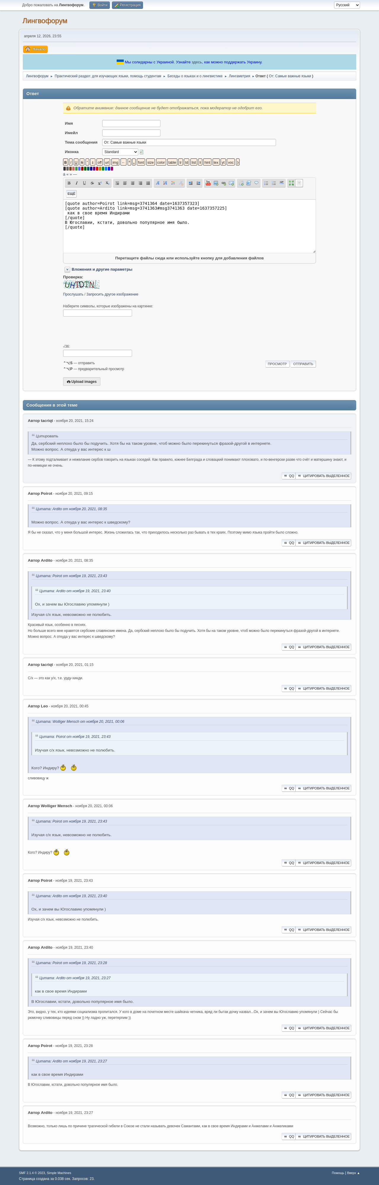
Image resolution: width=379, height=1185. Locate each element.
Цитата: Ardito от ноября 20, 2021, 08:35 (71, 509)
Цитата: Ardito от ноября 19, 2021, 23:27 (74, 978)
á (64, 174)
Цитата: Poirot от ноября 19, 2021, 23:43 (71, 576)
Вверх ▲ (353, 1173)
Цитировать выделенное (323, 476)
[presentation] (108, 330)
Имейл (71, 133)
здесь (197, 62)
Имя (69, 123)
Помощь (338, 1173)
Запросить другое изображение (112, 294)
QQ (288, 476)
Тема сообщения (81, 142)
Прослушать (73, 294)
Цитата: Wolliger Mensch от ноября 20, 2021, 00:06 (80, 722)
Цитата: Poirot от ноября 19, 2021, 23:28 (71, 963)
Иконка (71, 152)
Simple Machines (59, 1173)
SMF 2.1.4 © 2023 (32, 1173)
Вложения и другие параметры (102, 269)
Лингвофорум (45, 21)
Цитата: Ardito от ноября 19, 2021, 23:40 (74, 591)
